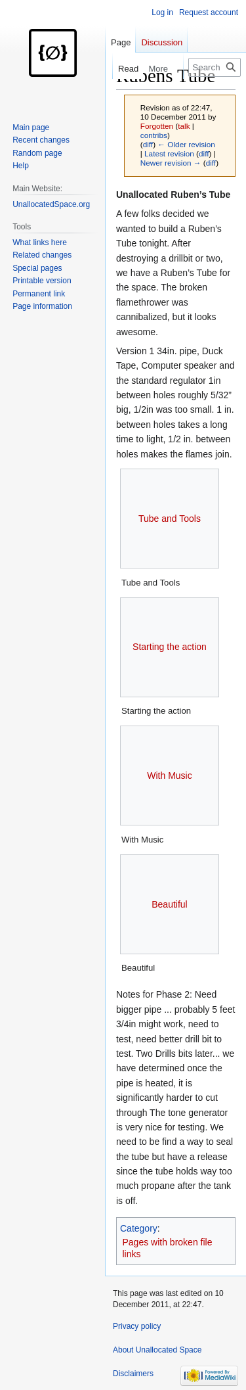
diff (148, 144)
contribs (153, 135)
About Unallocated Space (157, 1350)
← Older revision (186, 144)
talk (184, 126)
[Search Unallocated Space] (214, 67)
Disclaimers (133, 1373)
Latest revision (169, 153)
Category (138, 1228)
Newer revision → (170, 162)
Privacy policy (137, 1326)
